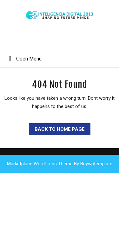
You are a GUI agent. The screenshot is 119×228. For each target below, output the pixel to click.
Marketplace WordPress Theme (40, 164)
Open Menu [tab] (23, 58)
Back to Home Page (57, 127)
